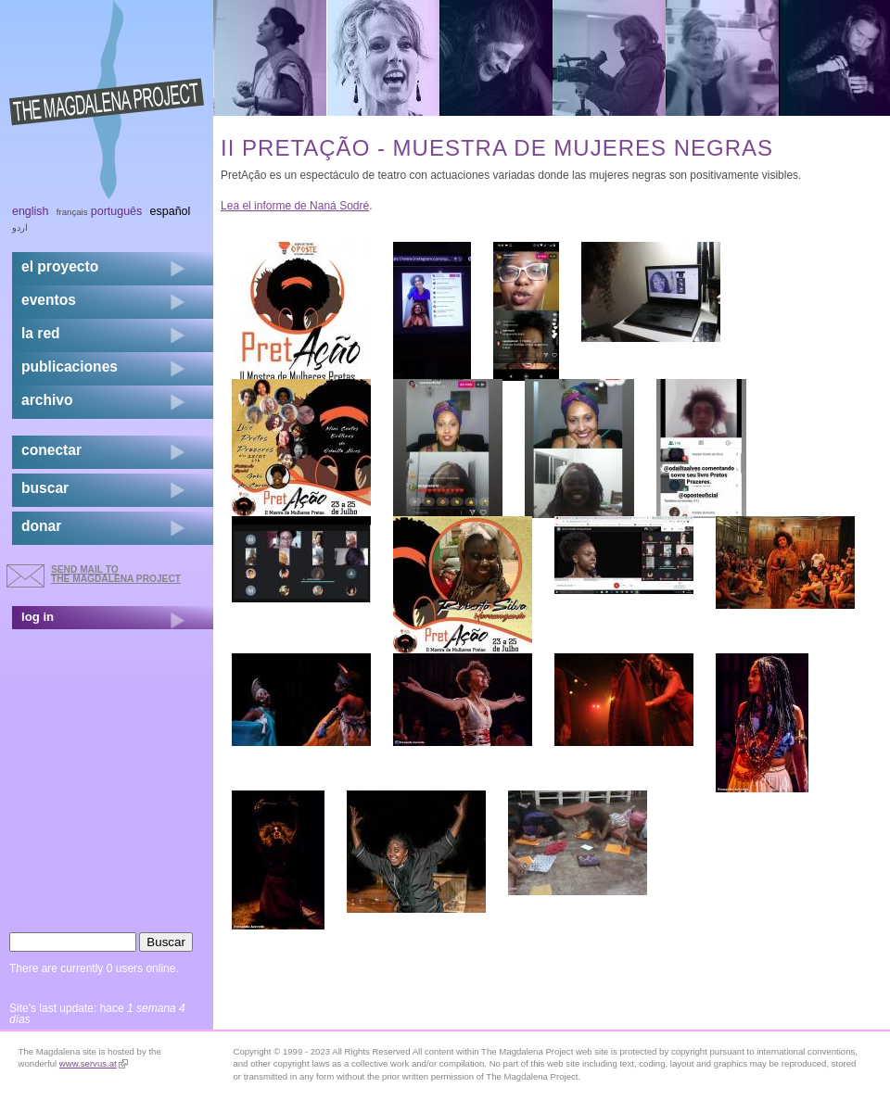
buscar (45, 488)
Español (170, 211)
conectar (51, 450)
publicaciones (69, 366)
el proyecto (59, 266)
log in (37, 617)
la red (40, 333)
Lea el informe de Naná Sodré (295, 205)
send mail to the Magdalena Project (116, 574)
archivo (46, 400)
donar (41, 526)
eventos (48, 300)
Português (116, 211)
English (30, 211)
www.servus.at (93, 1063)
